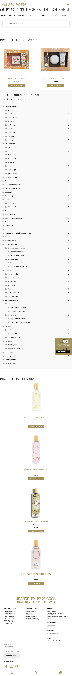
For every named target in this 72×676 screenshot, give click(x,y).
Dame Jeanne (15, 333)
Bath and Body (10, 144)
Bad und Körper (11, 106)
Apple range (12, 315)
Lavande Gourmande (32, 620)
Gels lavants (12, 281)
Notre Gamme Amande (16, 248)
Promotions (9, 352)
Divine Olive (29, 614)
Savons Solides (9, 622)
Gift (6, 229)
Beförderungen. (11, 177)
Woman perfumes (14, 348)
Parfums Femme (14, 330)
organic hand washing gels (20, 311)
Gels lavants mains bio (18, 255)
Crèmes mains (13, 274)
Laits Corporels (9, 618)
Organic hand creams (18, 307)
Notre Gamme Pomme (16, 259)
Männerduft (12, 207)
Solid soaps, (12, 170)
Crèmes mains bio (17, 252)
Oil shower (11, 162)
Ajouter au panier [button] (16, 85)
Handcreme (12, 110)
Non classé (9, 237)
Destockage (9, 196)
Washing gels (12, 173)
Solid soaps (12, 132)
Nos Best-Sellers (11, 240)
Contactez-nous (52, 633)
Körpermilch (12, 117)
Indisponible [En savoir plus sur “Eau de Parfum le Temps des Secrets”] (36, 583)
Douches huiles (13, 278)
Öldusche (11, 121)
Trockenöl (11, 136)
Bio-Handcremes (11, 181)
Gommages (12, 285)
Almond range (13, 304)
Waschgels (11, 140)
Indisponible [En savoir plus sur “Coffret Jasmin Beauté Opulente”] (55, 85)
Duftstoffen (9, 199)
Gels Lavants (8, 620)
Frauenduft (12, 203)
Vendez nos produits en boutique (55, 614)
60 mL (36, 403)
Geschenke (9, 226)
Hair (9, 155)
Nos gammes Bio (11, 244)
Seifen (10, 129)
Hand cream (12, 158)
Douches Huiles (9, 616)
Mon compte (12, 672)
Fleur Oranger (10, 214)
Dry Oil (10, 151)
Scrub (10, 166)
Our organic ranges (12, 300)
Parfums (8, 326)
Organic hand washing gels (20, 322)
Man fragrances (13, 345)
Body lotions (12, 147)
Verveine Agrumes (31, 618)
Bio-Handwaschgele (12, 185)
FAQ (48, 627)
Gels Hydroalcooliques (13, 218)
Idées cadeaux (51, 611)
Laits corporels (13, 293)
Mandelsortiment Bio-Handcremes (18, 233)
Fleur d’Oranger (30, 611)
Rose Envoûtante (31, 616)
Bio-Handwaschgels (12, 188)
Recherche (36, 672)
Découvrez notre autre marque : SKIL (57, 617)
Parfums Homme (14, 337)
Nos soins (8, 270)
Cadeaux (8, 192)
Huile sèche (12, 289)
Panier (55, 671)
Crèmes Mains (9, 623)
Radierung (11, 125)
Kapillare (11, 114)
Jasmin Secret (30, 613)
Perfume (8, 341)
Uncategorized (10, 356)
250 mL (36, 508)
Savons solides (13, 296)
